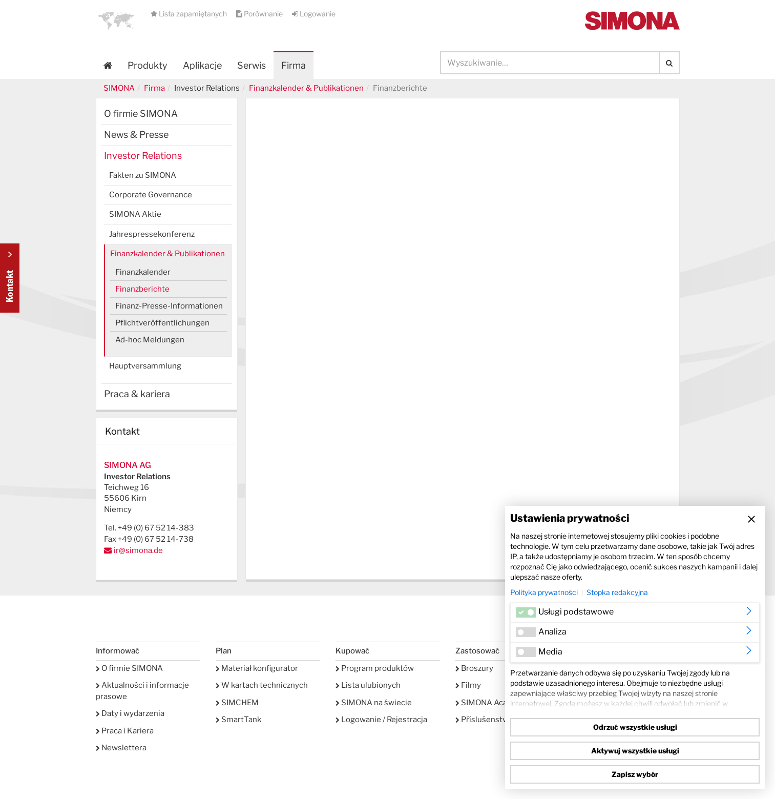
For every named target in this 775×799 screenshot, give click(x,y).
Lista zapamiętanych (189, 13)
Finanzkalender (143, 272)
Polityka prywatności (544, 592)
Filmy (468, 685)
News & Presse (136, 134)
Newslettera (121, 747)
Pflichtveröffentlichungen (162, 322)
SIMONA (119, 88)
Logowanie (314, 13)
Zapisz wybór (635, 774)
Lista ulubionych (368, 685)
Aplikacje (202, 65)
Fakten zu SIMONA (142, 175)
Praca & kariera (137, 393)
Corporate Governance (150, 194)
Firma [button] (293, 65)
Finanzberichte (142, 289)
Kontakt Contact (9, 278)
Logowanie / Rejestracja (381, 719)
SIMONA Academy (491, 702)
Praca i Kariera (125, 730)
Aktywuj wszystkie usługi (635, 750)
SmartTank (238, 719)
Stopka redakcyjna (617, 592)
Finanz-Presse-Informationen (169, 306)
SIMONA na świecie (374, 702)
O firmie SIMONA (141, 113)
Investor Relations (143, 155)
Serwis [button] (251, 65)
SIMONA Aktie (135, 214)
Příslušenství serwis (494, 719)
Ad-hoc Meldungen (149, 339)
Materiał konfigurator (257, 668)
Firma (154, 88)
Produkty (147, 65)
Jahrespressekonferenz (152, 234)
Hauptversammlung (145, 366)
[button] (116, 20)
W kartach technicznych (262, 685)
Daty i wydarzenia (130, 713)
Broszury (474, 668)
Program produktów (375, 668)
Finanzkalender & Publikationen (306, 88)
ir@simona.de (138, 550)
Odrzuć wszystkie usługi (635, 727)
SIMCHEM (237, 702)
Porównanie (260, 13)
